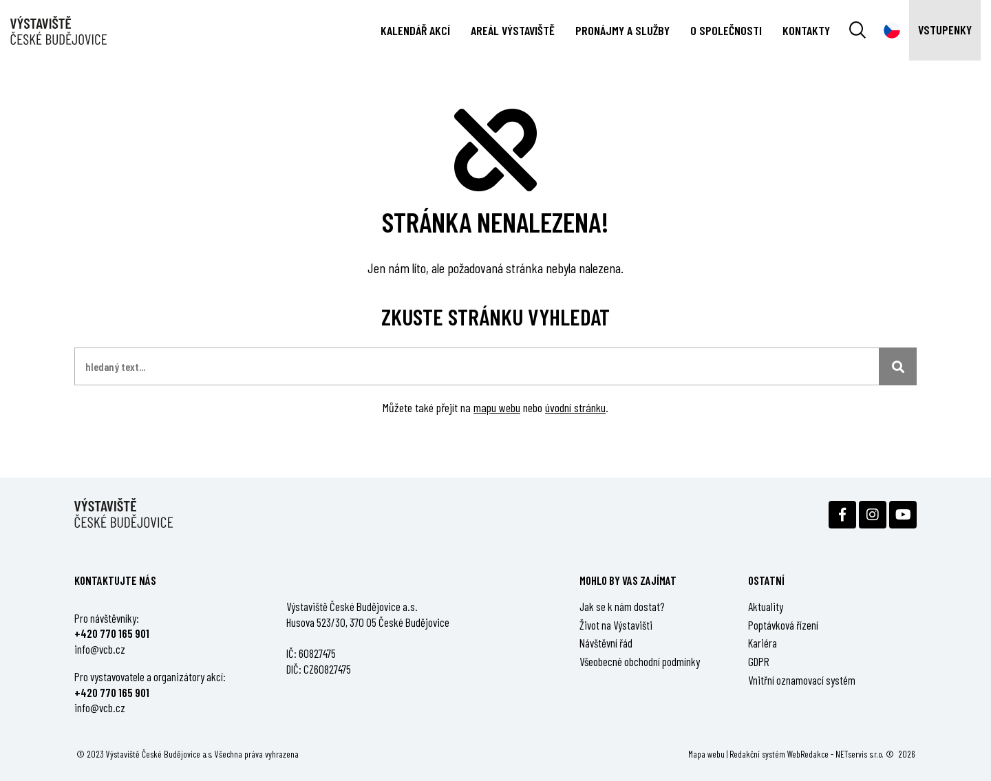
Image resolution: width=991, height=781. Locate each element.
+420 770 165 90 (110, 633)
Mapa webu (706, 754)
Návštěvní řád (605, 643)
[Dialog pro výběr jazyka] (892, 30)
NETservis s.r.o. (859, 754)
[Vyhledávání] (857, 30)
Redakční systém (757, 754)
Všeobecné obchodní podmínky (639, 661)
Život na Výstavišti (615, 625)
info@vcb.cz (99, 649)
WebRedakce (808, 754)
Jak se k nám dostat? (622, 606)
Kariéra (762, 643)
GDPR (758, 661)
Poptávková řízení (783, 625)
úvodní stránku (575, 407)
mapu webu (496, 407)
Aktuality (765, 606)
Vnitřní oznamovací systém (801, 680)
